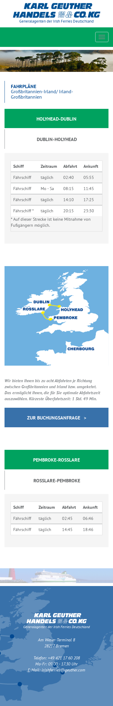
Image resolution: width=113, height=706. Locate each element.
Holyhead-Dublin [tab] (56, 119)
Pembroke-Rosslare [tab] (56, 460)
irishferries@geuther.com (63, 670)
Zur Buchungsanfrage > (56, 418)
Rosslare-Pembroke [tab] (56, 480)
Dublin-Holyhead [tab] (57, 139)
